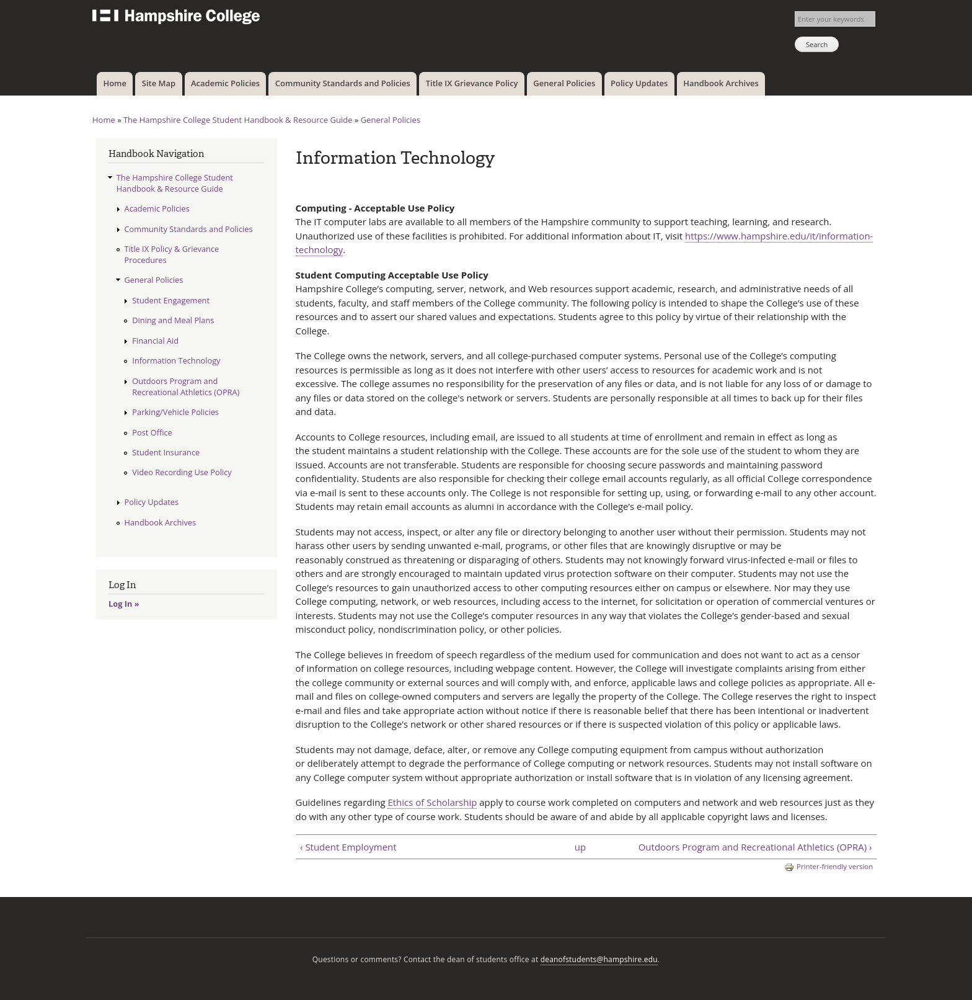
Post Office (152, 432)
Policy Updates (639, 83)
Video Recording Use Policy (181, 472)
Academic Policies (225, 83)
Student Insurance (166, 452)
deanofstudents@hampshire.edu (599, 959)
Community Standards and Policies (342, 83)
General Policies (564, 83)
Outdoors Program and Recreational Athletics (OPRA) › (755, 847)
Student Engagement (171, 300)
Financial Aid (155, 340)
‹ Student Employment (348, 847)
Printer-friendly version (828, 867)
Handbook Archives (721, 83)
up (580, 847)
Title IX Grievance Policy (472, 83)
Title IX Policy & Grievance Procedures (172, 254)
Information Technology (176, 360)
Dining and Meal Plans (173, 320)
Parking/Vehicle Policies (175, 411)
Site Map (158, 83)
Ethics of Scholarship (432, 802)
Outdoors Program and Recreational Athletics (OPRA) (185, 386)
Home (114, 83)
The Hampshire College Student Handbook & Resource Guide (238, 119)
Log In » (123, 603)
